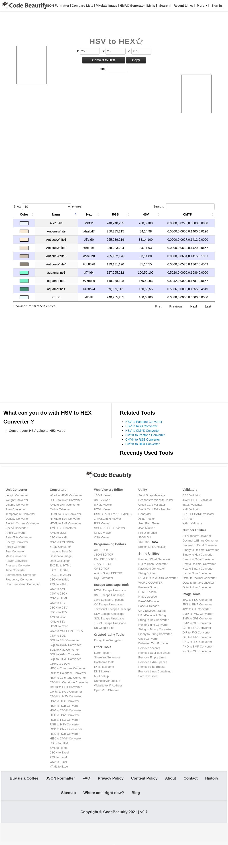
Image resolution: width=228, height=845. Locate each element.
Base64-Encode (148, 601)
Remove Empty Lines (152, 657)
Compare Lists (82, 5)
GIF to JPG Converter (197, 632)
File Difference (147, 532)
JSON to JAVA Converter (66, 500)
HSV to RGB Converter (141, 426)
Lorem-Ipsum (102, 652)
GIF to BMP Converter (197, 637)
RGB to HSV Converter (65, 724)
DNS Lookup (102, 671)
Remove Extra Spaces (152, 662)
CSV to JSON (58, 593)
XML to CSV (58, 617)
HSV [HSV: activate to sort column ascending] (145, 214)
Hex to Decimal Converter (199, 564)
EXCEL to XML (59, 570)
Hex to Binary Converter (198, 568)
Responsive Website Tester (155, 500)
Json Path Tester (149, 523)
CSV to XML (58, 588)
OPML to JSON (60, 663)
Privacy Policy (110, 779)
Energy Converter (17, 542)
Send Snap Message (151, 495)
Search (164, 5)
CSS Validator (192, 495)
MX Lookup (101, 676)
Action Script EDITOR (108, 573)
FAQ (86, 779)
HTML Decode (147, 596)
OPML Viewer (103, 532)
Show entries (47, 206)
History (211, 779)
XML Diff (143, 542)
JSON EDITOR (103, 554)
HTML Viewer (102, 509)
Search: (184, 206)
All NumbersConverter (197, 536)
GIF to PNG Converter (197, 627)
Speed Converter (16, 528)
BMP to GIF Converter (197, 623)
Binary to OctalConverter (198, 559)
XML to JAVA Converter (65, 504)
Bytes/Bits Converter (19, 537)
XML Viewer (101, 500)
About (170, 779)
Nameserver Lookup (107, 680)
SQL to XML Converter (64, 649)
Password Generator (151, 568)
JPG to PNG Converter (197, 599)
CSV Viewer (102, 537)
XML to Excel (58, 757)
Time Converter (15, 570)
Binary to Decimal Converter (201, 550)
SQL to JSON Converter (65, 645)
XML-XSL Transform (63, 528)
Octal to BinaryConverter (198, 582)
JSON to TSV (58, 612)
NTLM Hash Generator (153, 564)
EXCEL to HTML (60, 565)
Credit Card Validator (151, 504)
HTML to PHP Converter (65, 523)
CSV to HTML (59, 598)
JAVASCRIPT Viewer (107, 518)
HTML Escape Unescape (110, 590)
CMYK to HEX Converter (142, 444)
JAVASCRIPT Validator (197, 500)
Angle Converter (16, 532)
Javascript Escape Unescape (112, 609)
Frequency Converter (19, 579)
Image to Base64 (61, 551)
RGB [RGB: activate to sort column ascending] (115, 214)
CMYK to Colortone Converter (69, 682)
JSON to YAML (59, 579)
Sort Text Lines (147, 676)
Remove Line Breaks (151, 666)
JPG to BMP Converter (197, 604)
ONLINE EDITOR (105, 559)
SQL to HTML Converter (65, 659)
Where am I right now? (103, 794)
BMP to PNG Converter (198, 613)
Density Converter (17, 518)
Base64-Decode (148, 606)
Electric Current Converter (22, 523)
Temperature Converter (20, 514)
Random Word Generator (154, 559)
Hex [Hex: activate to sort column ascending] (89, 214)
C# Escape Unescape (108, 604)
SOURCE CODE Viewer (109, 528)
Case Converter (148, 638)
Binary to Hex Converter (198, 554)
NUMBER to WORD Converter (157, 578)
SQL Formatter (103, 578)
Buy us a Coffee (24, 779)
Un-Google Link (104, 627)
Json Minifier (146, 528)
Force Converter (16, 546)
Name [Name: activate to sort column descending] (56, 214)
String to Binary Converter (155, 629)
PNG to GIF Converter (197, 651)
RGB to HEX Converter (65, 719)
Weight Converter (17, 500)
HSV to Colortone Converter (68, 677)
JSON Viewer (102, 495)
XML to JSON (58, 532)
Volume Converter (17, 504)
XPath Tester (146, 518)
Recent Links (183, 5)
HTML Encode (147, 592)
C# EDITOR (101, 568)
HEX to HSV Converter (64, 715)
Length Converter (17, 495)
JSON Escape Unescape (110, 623)
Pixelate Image (106, 5)
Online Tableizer (60, 509)
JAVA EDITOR (103, 564)
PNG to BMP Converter (198, 646)
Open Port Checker (106, 690)
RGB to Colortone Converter (68, 673)
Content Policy (144, 779)
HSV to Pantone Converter (143, 422)
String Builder (147, 573)
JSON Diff (144, 537)
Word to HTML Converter (66, 495)
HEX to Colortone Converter (68, 668)
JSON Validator (192, 504)
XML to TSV (57, 621)
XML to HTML (59, 747)
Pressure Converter (18, 565)
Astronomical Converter (21, 574)
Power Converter (16, 560)
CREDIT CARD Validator (198, 514)
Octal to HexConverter (197, 587)
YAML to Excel (59, 766)
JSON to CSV (58, 607)
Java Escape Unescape (109, 599)
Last (208, 306)
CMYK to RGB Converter (142, 439)
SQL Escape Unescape (109, 618)
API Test (188, 518)
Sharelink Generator (107, 657)
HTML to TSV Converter (65, 518)
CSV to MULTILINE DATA (66, 631)
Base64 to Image (61, 556)
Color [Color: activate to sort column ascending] (24, 214)
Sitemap (68, 794)
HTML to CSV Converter (65, 514)
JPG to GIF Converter (197, 609)
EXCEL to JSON (60, 574)
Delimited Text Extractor (153, 643)
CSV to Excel (58, 762)
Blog (136, 794)
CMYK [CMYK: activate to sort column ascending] (187, 214)
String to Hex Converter (153, 620)
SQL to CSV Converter (64, 640)
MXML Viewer (103, 504)
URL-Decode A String (152, 615)
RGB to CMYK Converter (66, 729)
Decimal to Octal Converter (200, 545)
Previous (176, 306)
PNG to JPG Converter (197, 641)
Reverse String (147, 587)
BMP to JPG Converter (197, 618)
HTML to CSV (59, 626)
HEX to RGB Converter (65, 733)
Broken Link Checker (151, 546)
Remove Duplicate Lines (154, 652)
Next (193, 306)
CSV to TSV (57, 603)
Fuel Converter (15, 551)
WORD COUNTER (150, 582)
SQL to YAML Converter (65, 654)
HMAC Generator (132, 5)
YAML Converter (60, 546)
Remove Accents (149, 648)
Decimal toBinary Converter (200, 540)
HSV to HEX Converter (64, 701)
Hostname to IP (104, 662)
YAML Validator (192, 523)
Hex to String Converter (153, 624)
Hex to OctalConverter (197, 573)
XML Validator (191, 509)
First (158, 306)
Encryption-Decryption (108, 640)
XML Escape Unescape (109, 595)
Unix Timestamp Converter (23, 584)
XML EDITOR (103, 550)
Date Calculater (60, 560)
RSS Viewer (102, 523)
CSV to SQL (58, 635)
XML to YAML (58, 584)
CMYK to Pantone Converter (145, 435)
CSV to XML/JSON (62, 542)
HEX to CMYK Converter (66, 738)
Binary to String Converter (155, 634)
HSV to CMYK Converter (142, 430)
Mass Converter (16, 556)
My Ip (150, 5)
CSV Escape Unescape (109, 613)
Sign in (217, 5)
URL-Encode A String (152, 610)
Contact (190, 779)
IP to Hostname (104, 666)
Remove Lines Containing (154, 671)
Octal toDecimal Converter (199, 578)
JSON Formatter (57, 5)
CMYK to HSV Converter (66, 696)
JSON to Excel (59, 752)
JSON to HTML (59, 743)
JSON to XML (58, 537)
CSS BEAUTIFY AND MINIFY (113, 514)
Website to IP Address (108, 685)
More (202, 5)
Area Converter (15, 509)
